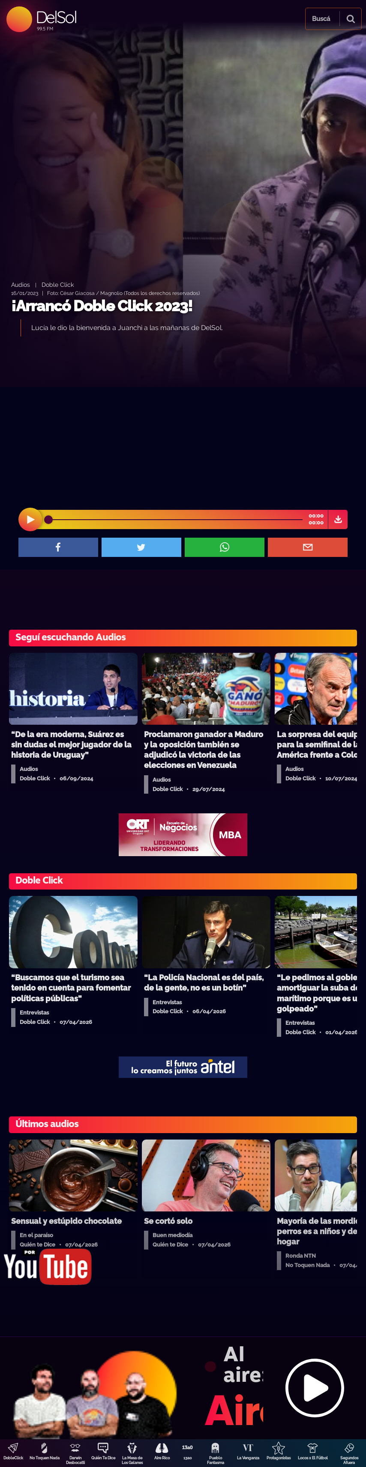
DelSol (56, 17)
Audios (20, 284)
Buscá (321, 19)
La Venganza (248, 1458)
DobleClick (13, 1458)
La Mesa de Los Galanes (132, 1460)
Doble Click (58, 284)
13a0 (187, 1458)
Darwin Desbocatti (75, 1460)
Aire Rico (162, 1458)
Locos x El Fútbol (313, 1458)
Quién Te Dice (103, 1458)
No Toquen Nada (45, 1458)
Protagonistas (279, 1458)
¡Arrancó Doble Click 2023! (101, 306)
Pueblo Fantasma (215, 1460)
